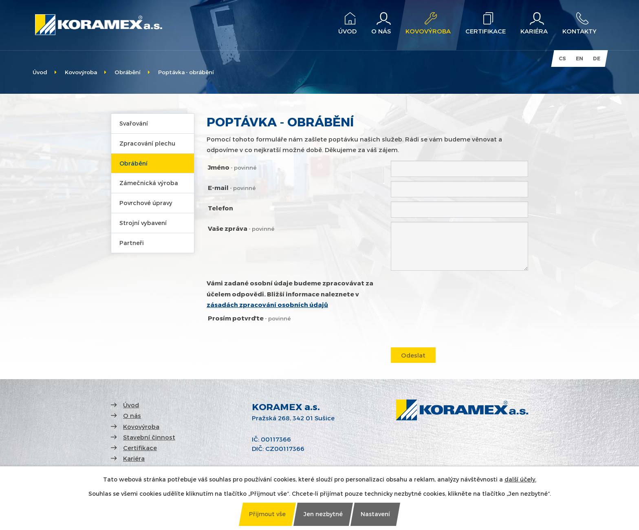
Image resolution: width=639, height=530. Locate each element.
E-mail (232, 187)
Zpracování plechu (147, 143)
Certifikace (140, 447)
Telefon (220, 208)
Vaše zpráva (241, 228)
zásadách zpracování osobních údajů (267, 304)
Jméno (232, 167)
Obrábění (128, 71)
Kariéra (134, 458)
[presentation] (453, 328)
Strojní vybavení (143, 222)
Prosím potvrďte (249, 318)
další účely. (520, 479)
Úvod (40, 71)
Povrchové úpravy (145, 202)
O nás (132, 415)
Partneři (131, 242)
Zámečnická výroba (148, 182)
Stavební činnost (149, 437)
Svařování (133, 123)
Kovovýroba (81, 71)
